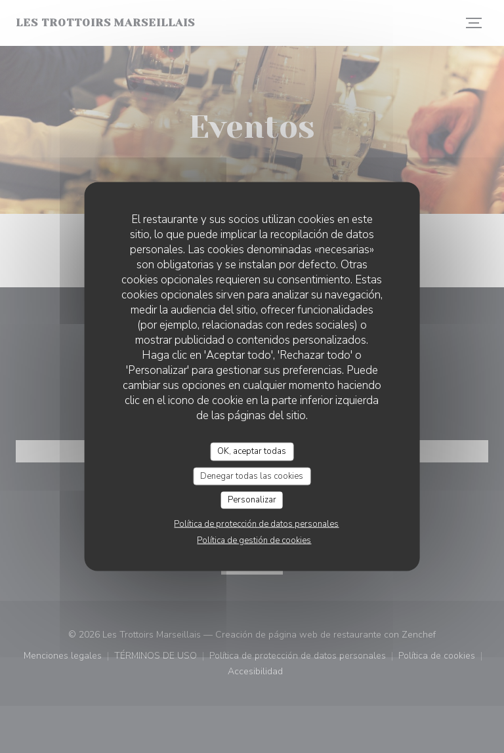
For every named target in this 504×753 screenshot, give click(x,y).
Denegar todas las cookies (251, 475)
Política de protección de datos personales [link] (256, 523)
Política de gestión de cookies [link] (254, 540)
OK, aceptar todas (251, 451)
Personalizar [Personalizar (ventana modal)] (252, 500)
